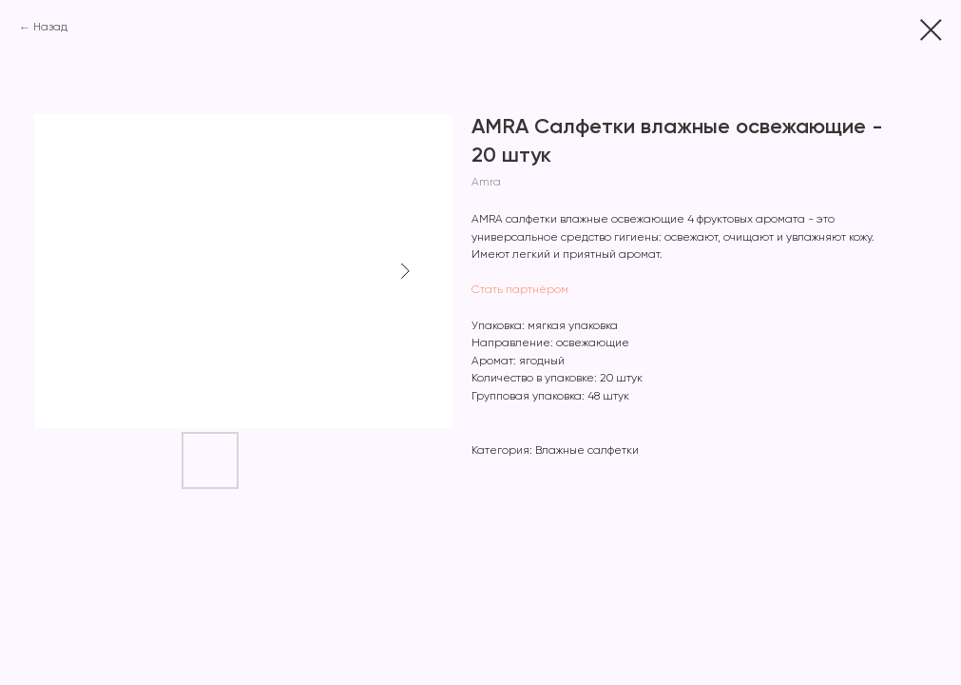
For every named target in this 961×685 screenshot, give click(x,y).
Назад (50, 27)
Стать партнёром (519, 290)
